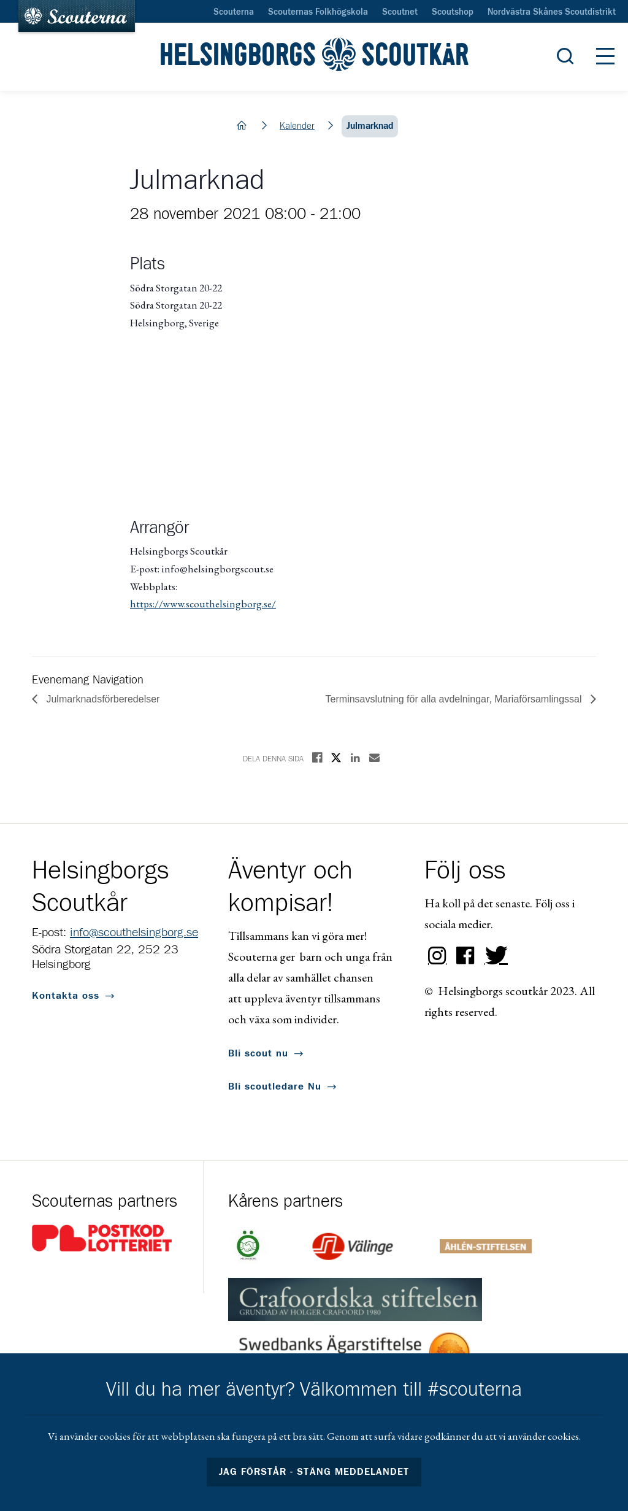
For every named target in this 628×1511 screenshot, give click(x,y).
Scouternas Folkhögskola (318, 12)
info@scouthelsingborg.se (134, 932)
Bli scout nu (258, 1053)
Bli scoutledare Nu (274, 1086)
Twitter (494, 956)
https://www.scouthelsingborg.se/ (203, 603)
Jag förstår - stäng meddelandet (314, 1472)
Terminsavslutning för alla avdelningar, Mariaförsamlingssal (455, 699)
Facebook (465, 956)
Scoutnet (400, 12)
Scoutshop (452, 12)
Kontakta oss (65, 996)
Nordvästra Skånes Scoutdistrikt (552, 12)
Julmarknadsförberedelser (101, 699)
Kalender (297, 126)
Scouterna (233, 12)
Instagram (437, 956)
